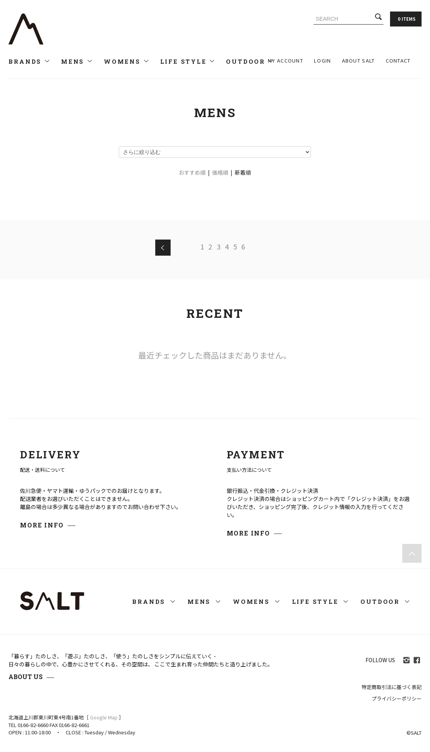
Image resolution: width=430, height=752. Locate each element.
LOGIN (322, 60)
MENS (77, 61)
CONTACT (398, 60)
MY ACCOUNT (285, 60)
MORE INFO (41, 525)
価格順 (220, 172)
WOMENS (126, 61)
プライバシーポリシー (397, 698)
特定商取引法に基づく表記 (392, 687)
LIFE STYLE (188, 61)
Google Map (104, 717)
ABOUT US (25, 677)
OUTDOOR (250, 61)
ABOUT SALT (358, 60)
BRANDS (29, 61)
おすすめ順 (192, 172)
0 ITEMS (406, 19)
